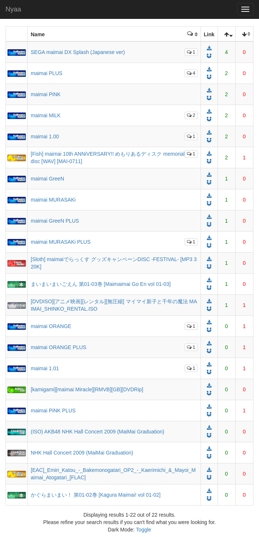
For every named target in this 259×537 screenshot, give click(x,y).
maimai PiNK (46, 94)
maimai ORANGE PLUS (58, 347)
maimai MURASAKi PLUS (61, 242)
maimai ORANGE (51, 326)
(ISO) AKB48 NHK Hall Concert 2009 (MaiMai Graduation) (97, 432)
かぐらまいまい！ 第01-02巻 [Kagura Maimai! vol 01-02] (96, 495)
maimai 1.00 (45, 136)
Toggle (143, 530)
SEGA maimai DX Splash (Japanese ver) (78, 52)
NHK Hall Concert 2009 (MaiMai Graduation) (82, 453)
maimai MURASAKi (53, 200)
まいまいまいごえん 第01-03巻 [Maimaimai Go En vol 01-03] (101, 284)
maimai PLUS (47, 73)
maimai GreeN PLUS (55, 221)
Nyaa (13, 9)
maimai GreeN (47, 179)
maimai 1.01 (45, 368)
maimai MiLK (46, 115)
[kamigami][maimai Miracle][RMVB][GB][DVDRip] (87, 389)
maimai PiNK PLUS (53, 410)
